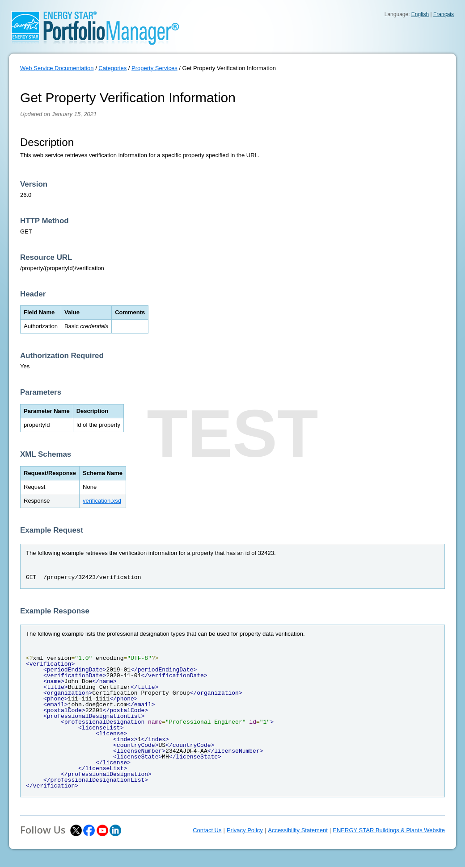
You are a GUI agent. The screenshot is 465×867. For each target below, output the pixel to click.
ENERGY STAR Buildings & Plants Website (389, 830)
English (420, 14)
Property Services (154, 68)
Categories (112, 68)
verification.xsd (102, 500)
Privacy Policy (245, 830)
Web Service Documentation (57, 68)
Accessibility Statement (298, 830)
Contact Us (207, 830)
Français (443, 14)
